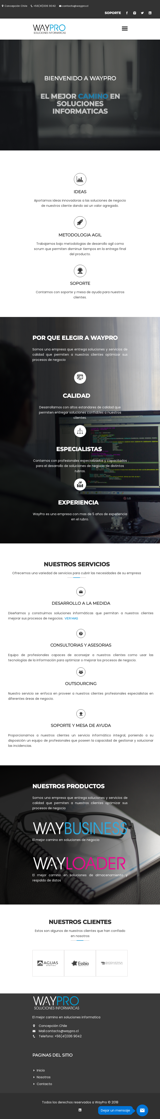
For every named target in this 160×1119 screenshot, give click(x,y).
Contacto (44, 1084)
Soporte (113, 13)
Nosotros (44, 1077)
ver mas (71, 463)
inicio (41, 1070)
